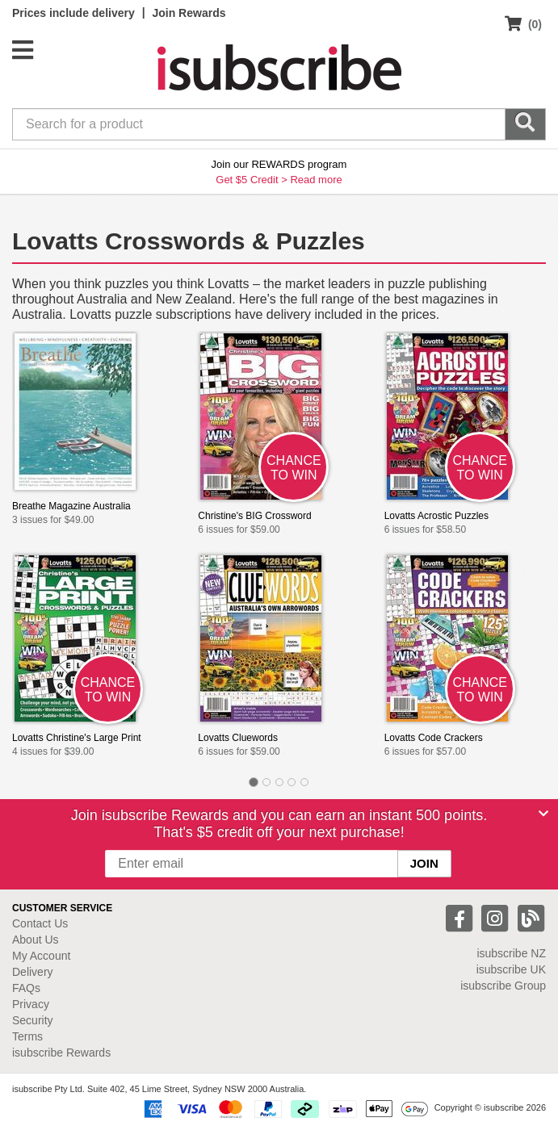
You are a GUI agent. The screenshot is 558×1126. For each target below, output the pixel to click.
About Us (35, 939)
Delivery (32, 971)
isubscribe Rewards (61, 1052)
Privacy (30, 1004)
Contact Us (40, 923)
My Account (41, 955)
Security (32, 1020)
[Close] (543, 813)
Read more (316, 180)
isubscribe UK (511, 969)
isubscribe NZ (511, 953)
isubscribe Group (503, 985)
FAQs (26, 988)
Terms (27, 1036)
